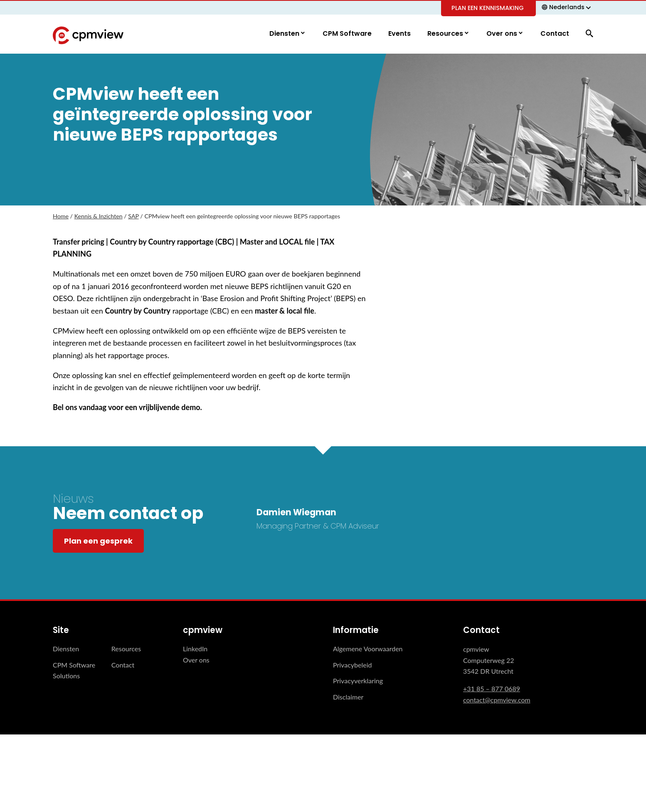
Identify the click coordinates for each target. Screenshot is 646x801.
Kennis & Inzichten (98, 216)
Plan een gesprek (98, 541)
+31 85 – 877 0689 (491, 689)
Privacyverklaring (358, 681)
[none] (567, 7)
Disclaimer (348, 697)
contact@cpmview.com (496, 700)
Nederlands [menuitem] (566, 7)
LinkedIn (195, 649)
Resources (446, 34)
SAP (133, 216)
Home (61, 216)
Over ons (502, 34)
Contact (554, 34)
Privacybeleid (352, 665)
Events (399, 34)
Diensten (285, 34)
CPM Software (347, 34)
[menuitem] (567, 7)
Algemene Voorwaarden (368, 649)
